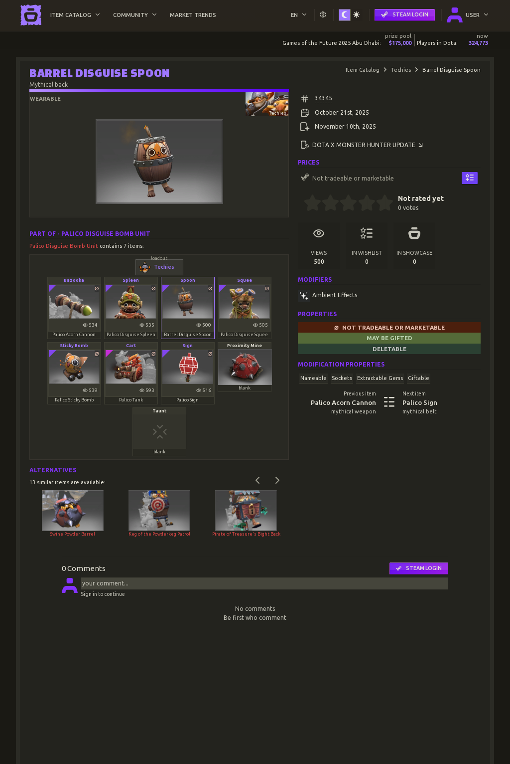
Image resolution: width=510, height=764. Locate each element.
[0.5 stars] (308, 203)
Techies (401, 70)
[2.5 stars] (344, 203)
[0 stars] (300, 203)
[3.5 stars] (362, 203)
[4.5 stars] (380, 203)
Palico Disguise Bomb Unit (64, 246)
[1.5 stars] (326, 203)
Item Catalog (363, 70)
